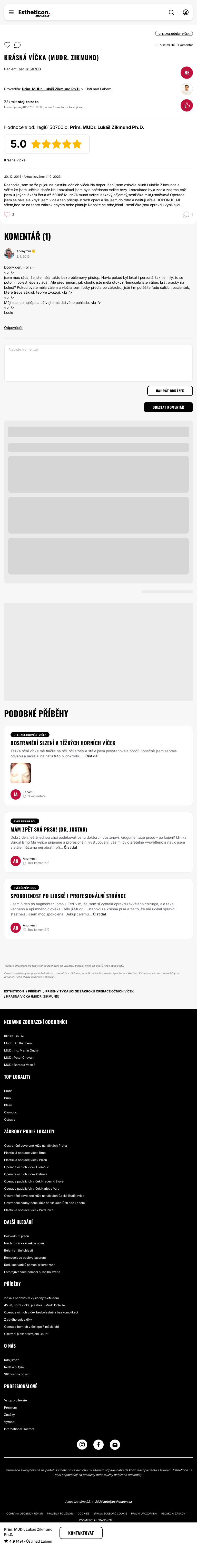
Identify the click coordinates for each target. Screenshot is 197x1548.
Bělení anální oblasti (18, 1250)
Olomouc (10, 1112)
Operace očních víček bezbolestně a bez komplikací (41, 1312)
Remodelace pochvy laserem (25, 1257)
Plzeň (8, 1105)
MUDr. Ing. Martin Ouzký (21, 1050)
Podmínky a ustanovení (96, 1520)
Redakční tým (14, 1367)
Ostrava (9, 1119)
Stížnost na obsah (16, 1374)
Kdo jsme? (11, 1360)
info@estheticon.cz (117, 1501)
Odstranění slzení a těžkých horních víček (63, 743)
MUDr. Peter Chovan (19, 1057)
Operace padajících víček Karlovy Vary (32, 1188)
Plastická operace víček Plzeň (25, 1160)
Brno (7, 1098)
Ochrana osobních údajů (24, 1513)
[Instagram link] (82, 1446)
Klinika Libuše (14, 1036)
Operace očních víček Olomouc (26, 1167)
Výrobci (9, 1422)
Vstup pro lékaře (15, 1400)
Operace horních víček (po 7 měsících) (31, 1327)
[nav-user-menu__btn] (186, 12)
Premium (10, 1407)
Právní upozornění (144, 1513)
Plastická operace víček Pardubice (29, 1210)
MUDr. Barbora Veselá (19, 1065)
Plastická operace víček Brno (25, 1153)
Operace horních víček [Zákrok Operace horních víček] (30, 734)
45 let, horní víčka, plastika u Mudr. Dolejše (34, 1305)
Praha (8, 1091)
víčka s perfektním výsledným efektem (31, 1298)
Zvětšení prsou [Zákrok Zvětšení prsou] (25, 821)
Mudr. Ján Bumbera (18, 1043)
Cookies (83, 1513)
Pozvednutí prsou (16, 1236)
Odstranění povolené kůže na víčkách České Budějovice (44, 1196)
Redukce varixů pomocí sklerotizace (29, 1265)
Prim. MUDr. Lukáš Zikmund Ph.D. (51, 89)
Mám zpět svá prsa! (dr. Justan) (49, 829)
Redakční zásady (173, 1513)
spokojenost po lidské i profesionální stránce (68, 896)
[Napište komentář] (98, 363)
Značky (9, 1415)
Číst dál (91, 756)
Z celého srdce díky (18, 1319)
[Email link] (115, 1445)
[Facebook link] (98, 1446)
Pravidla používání (60, 1513)
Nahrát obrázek (170, 390)
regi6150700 (30, 69)
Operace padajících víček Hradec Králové (34, 1181)
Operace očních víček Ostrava (25, 1174)
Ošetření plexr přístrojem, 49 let (26, 1334)
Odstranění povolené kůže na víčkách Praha (35, 1145)
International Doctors (19, 1429)
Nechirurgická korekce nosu (24, 1243)
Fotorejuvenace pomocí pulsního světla (32, 1272)
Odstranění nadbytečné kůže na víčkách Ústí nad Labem (44, 1203)
